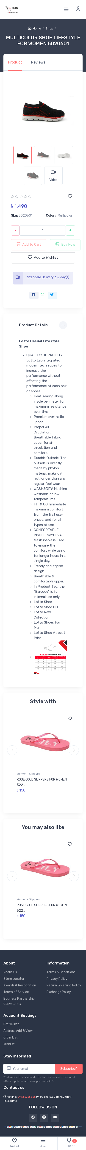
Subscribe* (68, 1069)
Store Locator (13, 979)
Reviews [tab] (38, 62)
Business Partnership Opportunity (19, 1001)
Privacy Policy (57, 979)
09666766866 (26, 1096)
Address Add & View (18, 1031)
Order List (10, 1037)
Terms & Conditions (61, 972)
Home (34, 28)
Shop (49, 28)
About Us (10, 972)
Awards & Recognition (19, 985)
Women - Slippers (28, 773)
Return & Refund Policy (64, 985)
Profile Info (11, 1024)
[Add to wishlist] (70, 196)
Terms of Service (16, 992)
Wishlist (9, 1044)
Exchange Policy (59, 992)
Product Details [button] (33, 325)
